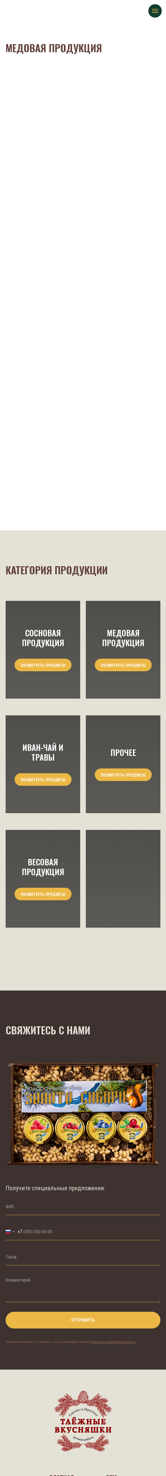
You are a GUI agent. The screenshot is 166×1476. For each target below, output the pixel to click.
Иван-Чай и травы (42, 752)
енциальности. (126, 1342)
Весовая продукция (43, 866)
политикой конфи (102, 1342)
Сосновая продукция (43, 637)
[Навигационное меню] (155, 11)
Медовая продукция (123, 637)
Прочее (123, 752)
